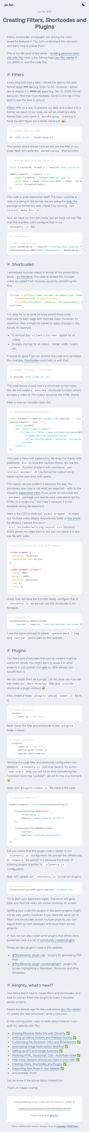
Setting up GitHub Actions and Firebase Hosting (42, 1037)
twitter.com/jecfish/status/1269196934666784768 (44, 1108)
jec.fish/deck (25, 276)
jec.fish (9, 5)
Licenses (61, 1126)
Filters (11, 107)
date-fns (71, 201)
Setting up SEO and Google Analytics (35, 1051)
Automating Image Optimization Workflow (38, 1046)
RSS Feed (72, 1126)
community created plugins (57, 940)
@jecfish (54, 1115)
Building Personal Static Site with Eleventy (38, 1033)
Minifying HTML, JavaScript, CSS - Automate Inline (44, 1055)
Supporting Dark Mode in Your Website (36, 1068)
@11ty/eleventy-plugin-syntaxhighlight (36, 964)
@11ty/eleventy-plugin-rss (28, 955)
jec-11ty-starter (64, 57)
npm (44, 667)
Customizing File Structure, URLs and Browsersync (44, 1042)
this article (73, 518)
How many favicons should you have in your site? (43, 1059)
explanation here (29, 493)
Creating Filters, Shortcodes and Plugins (37, 1064)
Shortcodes (31, 360)
